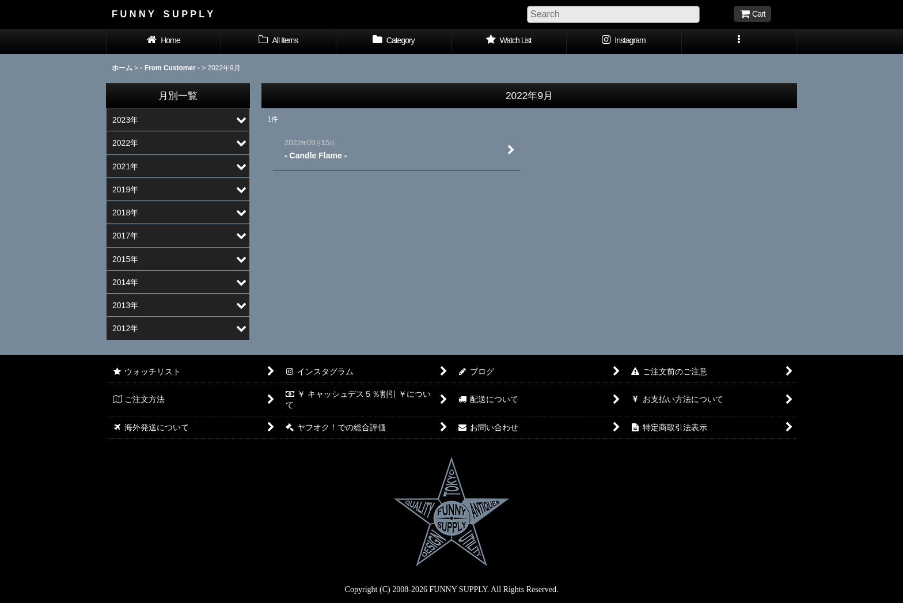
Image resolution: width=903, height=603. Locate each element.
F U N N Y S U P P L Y (162, 14)
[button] (739, 41)
